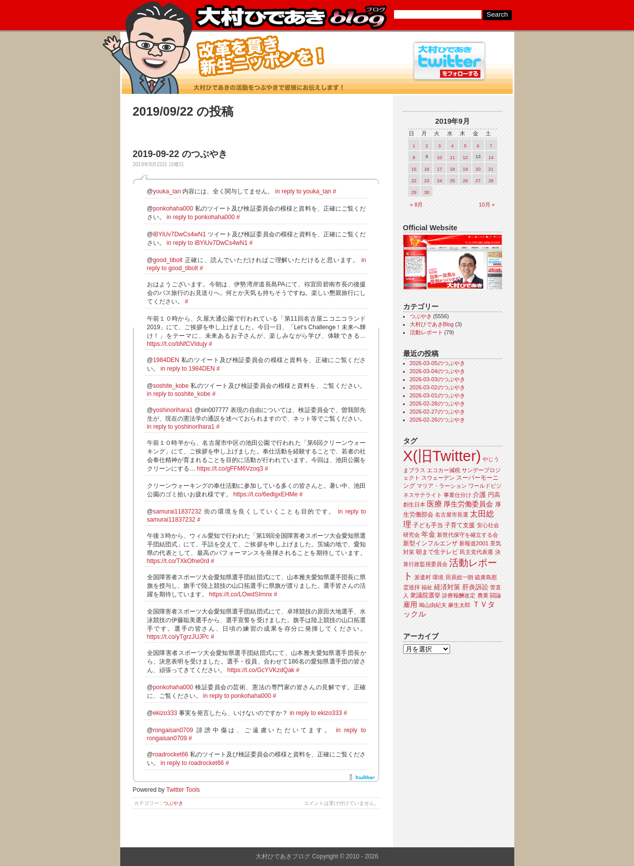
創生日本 (414, 504)
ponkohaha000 (173, 208)
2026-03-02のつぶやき (437, 387)
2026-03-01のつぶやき (437, 395)
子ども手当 (428, 525)
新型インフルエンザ (430, 543)
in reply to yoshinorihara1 (181, 426)
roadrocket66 (170, 754)
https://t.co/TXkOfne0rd (178, 561)
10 (439, 157)
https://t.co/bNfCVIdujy (177, 343)
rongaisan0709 (173, 730)
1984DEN (166, 360)
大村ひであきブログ (290, 17)
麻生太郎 (459, 605)
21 (491, 169)
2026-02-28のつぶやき (437, 403)
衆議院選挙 (425, 595)
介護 (479, 494)
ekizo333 (165, 713)
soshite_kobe (171, 385)
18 (452, 169)
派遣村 (422, 577)
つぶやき (173, 803)
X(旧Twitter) (442, 455)
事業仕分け (457, 495)
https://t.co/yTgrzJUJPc (178, 636)
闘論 (495, 595)
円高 (494, 494)
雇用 (410, 604)
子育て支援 (460, 525)
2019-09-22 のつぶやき (180, 154)
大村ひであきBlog (432, 324)
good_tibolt (168, 260)
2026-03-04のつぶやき (437, 371)
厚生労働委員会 (468, 504)
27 (477, 180)
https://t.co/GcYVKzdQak (261, 670)
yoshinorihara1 (173, 410)
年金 (428, 534)
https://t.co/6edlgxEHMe (265, 494)
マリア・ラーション (442, 486)
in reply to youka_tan (303, 191)
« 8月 (416, 204)
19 (465, 169)
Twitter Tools (183, 789)
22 (413, 180)
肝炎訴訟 (475, 587)
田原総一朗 (459, 577)
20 (477, 169)
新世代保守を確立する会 (467, 535)
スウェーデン (438, 478)
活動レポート (426, 332)
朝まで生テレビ (437, 551)
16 (426, 169)
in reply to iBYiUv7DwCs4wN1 (207, 242)
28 (491, 180)
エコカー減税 (443, 470)
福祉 (426, 587)
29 (413, 192)
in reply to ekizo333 (315, 713)
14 (491, 157)
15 (413, 169)
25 (452, 180)
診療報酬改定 (458, 595)
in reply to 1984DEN (188, 368)
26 (465, 180)
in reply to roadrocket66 (192, 763)
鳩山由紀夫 (433, 605)
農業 (483, 595)
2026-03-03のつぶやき (437, 379)
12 (465, 157)
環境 (438, 577)
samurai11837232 (177, 511)
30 (426, 192)
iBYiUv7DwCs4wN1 (179, 234)
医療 (434, 504)
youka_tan (167, 191)
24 (439, 180)
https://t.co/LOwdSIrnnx (240, 594)
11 (452, 157)
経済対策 (447, 587)
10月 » (487, 204)
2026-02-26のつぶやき (437, 420)
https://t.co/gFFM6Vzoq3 (230, 468)
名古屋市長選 (451, 515)
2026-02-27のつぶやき (437, 412)
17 (439, 169)
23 (426, 180)
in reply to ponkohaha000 (201, 217)
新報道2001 (474, 543)
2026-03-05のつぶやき (437, 363)
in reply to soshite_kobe (179, 393)
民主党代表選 (476, 552)
